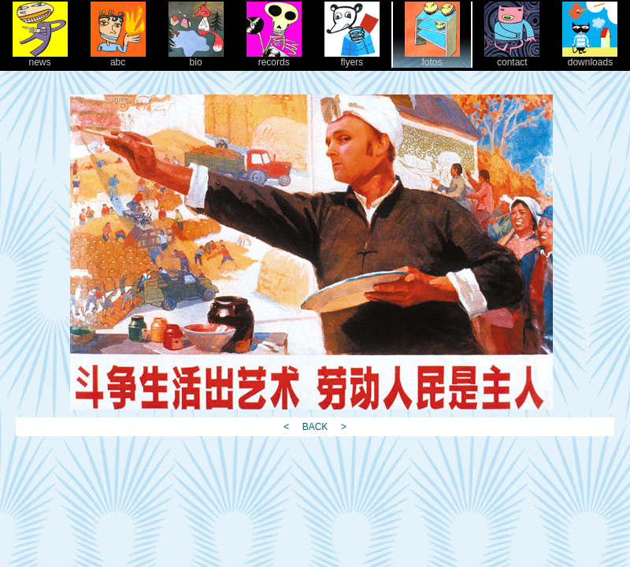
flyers (352, 58)
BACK (314, 426)
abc (118, 58)
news (40, 58)
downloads (589, 58)
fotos (432, 58)
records (274, 58)
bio (196, 58)
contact (511, 58)
